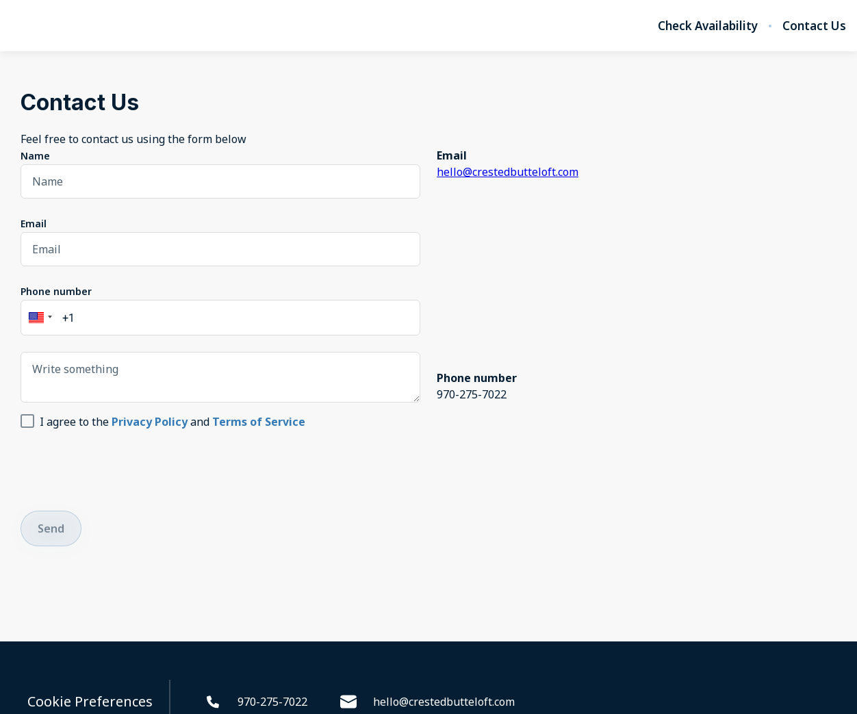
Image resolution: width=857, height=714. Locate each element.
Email (34, 223)
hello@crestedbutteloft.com (507, 171)
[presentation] (125, 467)
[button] (38, 317)
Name (35, 155)
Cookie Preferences (90, 702)
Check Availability (708, 26)
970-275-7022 (256, 701)
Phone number (56, 291)
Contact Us (814, 26)
